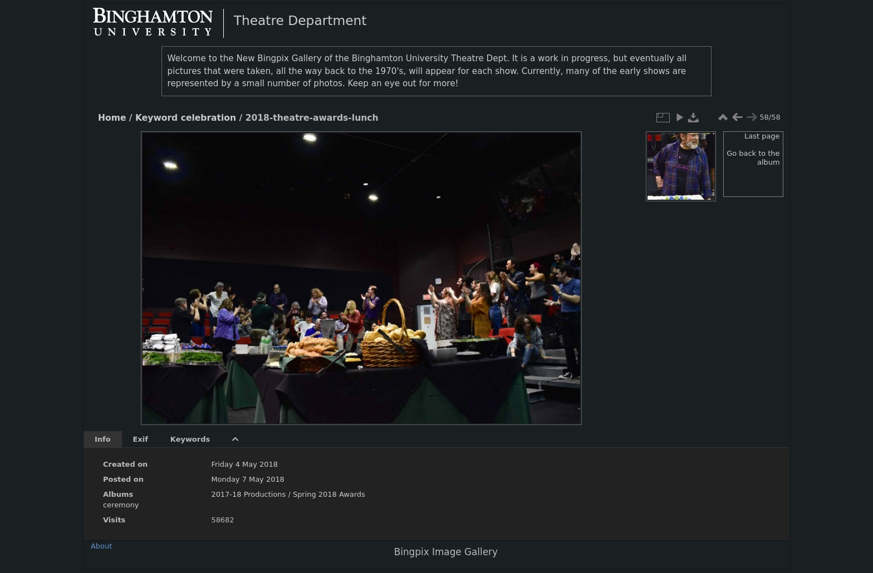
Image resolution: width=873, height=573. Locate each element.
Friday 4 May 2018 (244, 464)
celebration (208, 118)
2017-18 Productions (248, 494)
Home (112, 118)
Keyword (156, 118)
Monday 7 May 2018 (247, 479)
